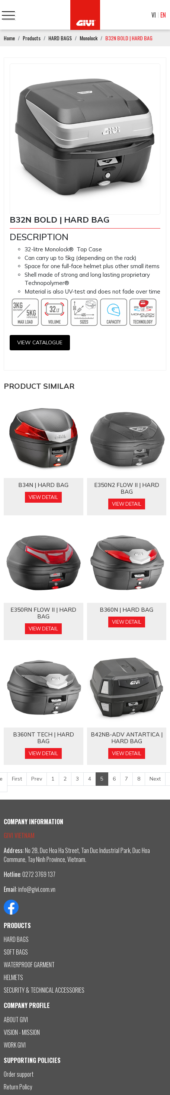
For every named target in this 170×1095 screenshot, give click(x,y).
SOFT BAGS (16, 951)
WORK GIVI (15, 1044)
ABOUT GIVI (16, 1019)
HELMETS (13, 977)
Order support (18, 1074)
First (17, 778)
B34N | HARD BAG (43, 485)
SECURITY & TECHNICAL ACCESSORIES (44, 990)
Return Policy (18, 1086)
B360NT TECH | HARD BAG (43, 738)
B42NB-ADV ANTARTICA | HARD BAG (127, 738)
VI (153, 14)
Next (155, 778)
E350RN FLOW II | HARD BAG (43, 613)
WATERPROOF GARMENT (29, 964)
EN (163, 14)
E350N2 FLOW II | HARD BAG (126, 488)
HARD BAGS (16, 939)
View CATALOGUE (39, 342)
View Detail (43, 497)
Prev (36, 778)
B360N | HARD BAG (126, 610)
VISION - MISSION (22, 1032)
